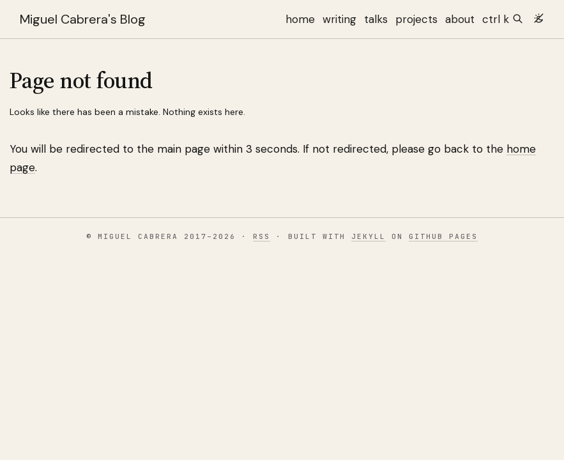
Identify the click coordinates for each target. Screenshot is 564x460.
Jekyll (368, 236)
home (300, 19)
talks (376, 19)
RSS (261, 236)
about (460, 19)
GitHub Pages (443, 236)
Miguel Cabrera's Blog (83, 19)
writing (339, 19)
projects (416, 19)
